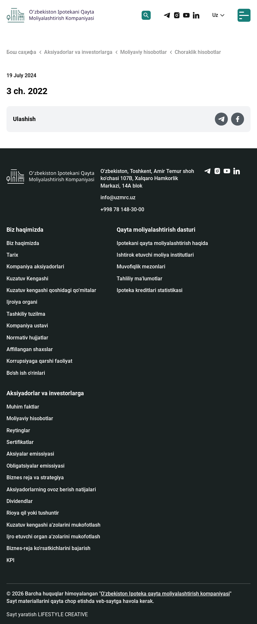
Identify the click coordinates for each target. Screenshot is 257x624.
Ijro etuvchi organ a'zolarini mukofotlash (53, 536)
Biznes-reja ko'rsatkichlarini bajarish (48, 548)
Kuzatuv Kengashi (27, 278)
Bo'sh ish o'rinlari (25, 373)
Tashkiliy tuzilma (25, 314)
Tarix (12, 255)
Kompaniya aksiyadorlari (35, 266)
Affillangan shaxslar (29, 349)
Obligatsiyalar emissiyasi (35, 466)
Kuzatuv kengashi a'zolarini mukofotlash (53, 525)
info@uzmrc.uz (117, 197)
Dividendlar (19, 501)
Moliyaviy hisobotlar (29, 418)
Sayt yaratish (47, 614)
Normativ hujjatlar (27, 338)
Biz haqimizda (22, 243)
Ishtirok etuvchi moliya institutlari (155, 255)
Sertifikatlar (20, 442)
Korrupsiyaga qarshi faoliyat (39, 361)
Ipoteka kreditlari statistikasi (149, 290)
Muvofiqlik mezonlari (141, 266)
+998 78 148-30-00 (122, 209)
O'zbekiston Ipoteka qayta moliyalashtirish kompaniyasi (165, 594)
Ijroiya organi (21, 302)
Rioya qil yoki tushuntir (32, 513)
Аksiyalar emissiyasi (30, 454)
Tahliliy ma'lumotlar (139, 278)
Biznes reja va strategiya (35, 477)
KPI (10, 560)
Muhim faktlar (22, 407)
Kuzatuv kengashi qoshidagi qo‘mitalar (51, 290)
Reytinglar (18, 430)
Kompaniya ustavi (27, 326)
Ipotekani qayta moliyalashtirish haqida (162, 243)
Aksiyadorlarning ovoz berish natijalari (51, 489)
